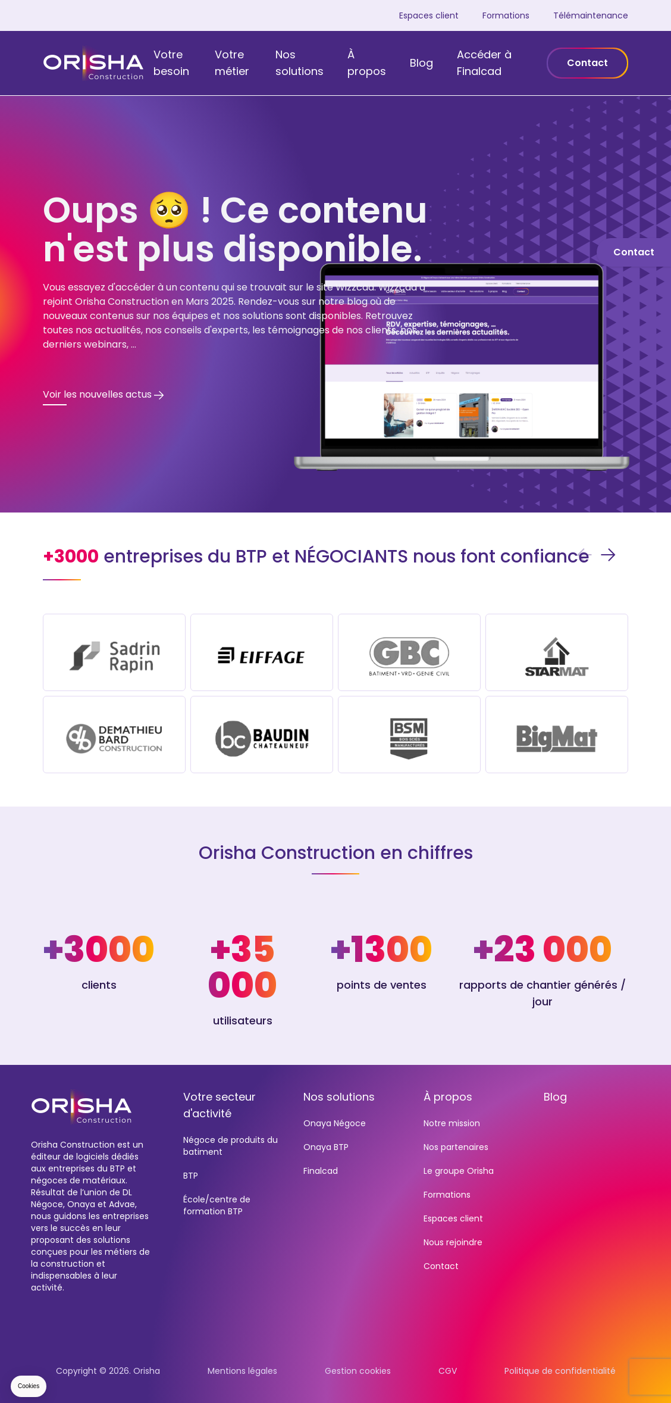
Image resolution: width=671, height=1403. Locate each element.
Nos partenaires (456, 1147)
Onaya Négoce (334, 1123)
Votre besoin (171, 63)
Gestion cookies (358, 1371)
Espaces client (429, 15)
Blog (421, 62)
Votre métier (232, 63)
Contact (587, 63)
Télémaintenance (590, 15)
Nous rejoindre (453, 1242)
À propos (366, 63)
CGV (447, 1371)
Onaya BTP (326, 1147)
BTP (190, 1176)
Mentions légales (242, 1371)
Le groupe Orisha (459, 1171)
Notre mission (452, 1123)
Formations (505, 15)
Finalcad (320, 1171)
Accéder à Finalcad (484, 63)
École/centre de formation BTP (216, 1205)
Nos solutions (299, 63)
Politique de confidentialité (560, 1371)
